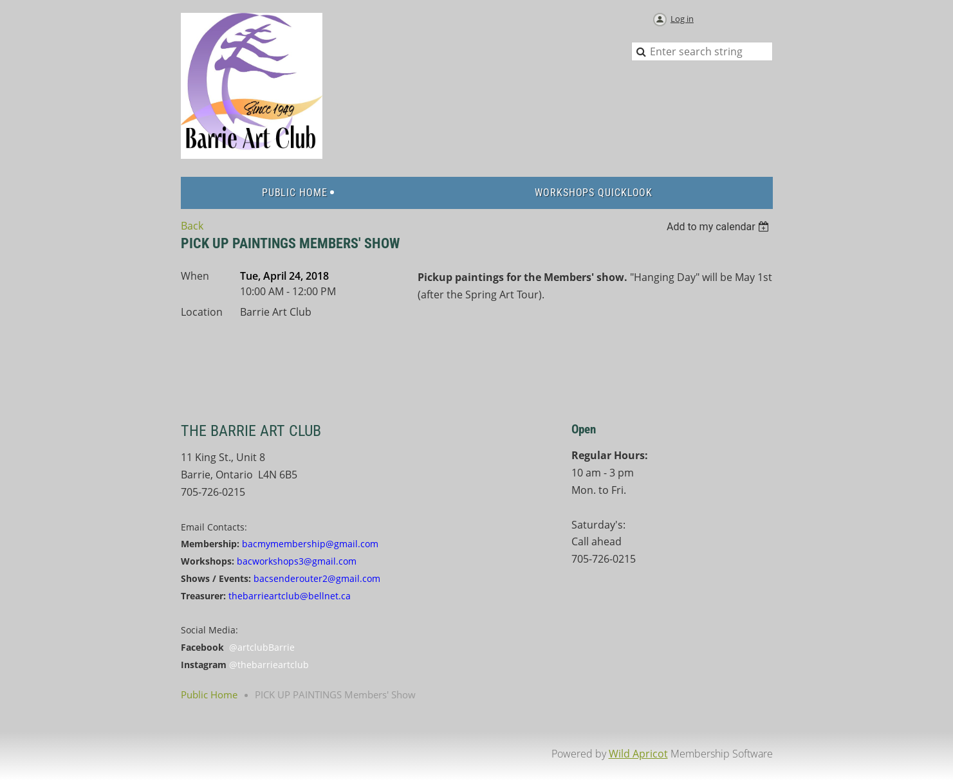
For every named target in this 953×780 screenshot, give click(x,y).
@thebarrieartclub (269, 664)
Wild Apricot (638, 754)
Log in (682, 18)
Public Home (209, 694)
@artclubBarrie (262, 647)
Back (192, 226)
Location (202, 312)
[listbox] (720, 227)
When (195, 276)
